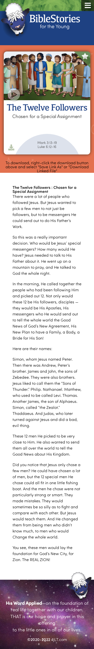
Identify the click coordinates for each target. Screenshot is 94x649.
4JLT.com (59, 639)
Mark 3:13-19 (47, 143)
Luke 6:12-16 (47, 147)
